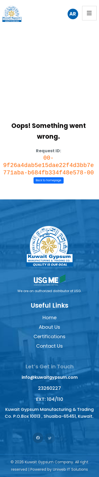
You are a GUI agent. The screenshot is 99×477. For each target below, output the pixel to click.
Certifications (49, 336)
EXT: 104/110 (49, 399)
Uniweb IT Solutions (70, 469)
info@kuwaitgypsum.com (50, 377)
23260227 (49, 388)
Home (49, 317)
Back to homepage (48, 180)
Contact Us (49, 346)
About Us (49, 327)
